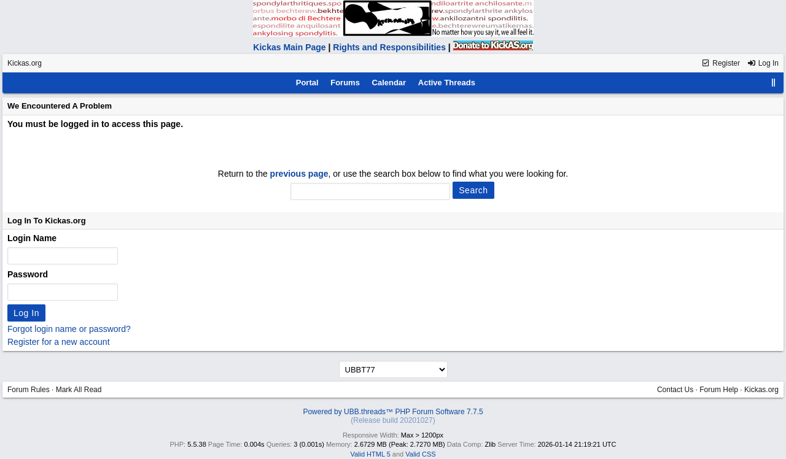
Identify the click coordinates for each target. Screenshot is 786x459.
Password (27, 274)
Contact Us (675, 389)
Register (720, 63)
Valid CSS (420, 454)
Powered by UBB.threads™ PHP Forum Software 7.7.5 (393, 411)
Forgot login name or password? (69, 329)
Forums (345, 82)
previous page (299, 174)
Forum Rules (28, 389)
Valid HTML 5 (370, 454)
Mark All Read (79, 389)
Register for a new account (58, 342)
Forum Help (718, 389)
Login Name (31, 238)
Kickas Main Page (289, 47)
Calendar (389, 82)
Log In (763, 63)
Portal (307, 82)
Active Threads (446, 82)
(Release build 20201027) (393, 420)
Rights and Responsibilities (389, 47)
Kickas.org (24, 63)
